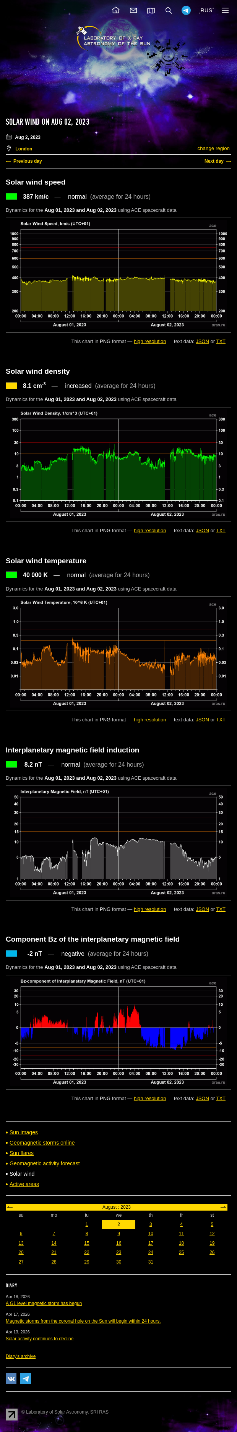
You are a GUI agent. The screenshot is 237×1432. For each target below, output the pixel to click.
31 (150, 1262)
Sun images (24, 1132)
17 (150, 1243)
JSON (202, 341)
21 (53, 1252)
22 (86, 1252)
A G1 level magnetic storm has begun (44, 1303)
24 (150, 1252)
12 (211, 1233)
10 (150, 1233)
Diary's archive (21, 1356)
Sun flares (22, 1153)
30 (118, 1262)
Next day (214, 161)
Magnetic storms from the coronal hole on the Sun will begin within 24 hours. (83, 1321)
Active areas (24, 1184)
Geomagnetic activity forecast (45, 1163)
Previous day (27, 161)
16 (118, 1243)
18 (181, 1243)
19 (211, 1243)
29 (86, 1262)
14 (53, 1243)
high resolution (150, 341)
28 (53, 1262)
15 (86, 1243)
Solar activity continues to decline (39, 1338)
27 (20, 1262)
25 (181, 1252)
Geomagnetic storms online (42, 1143)
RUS (206, 10)
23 (118, 1252)
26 (211, 1252)
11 (181, 1233)
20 (20, 1252)
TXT (221, 341)
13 (20, 1243)
